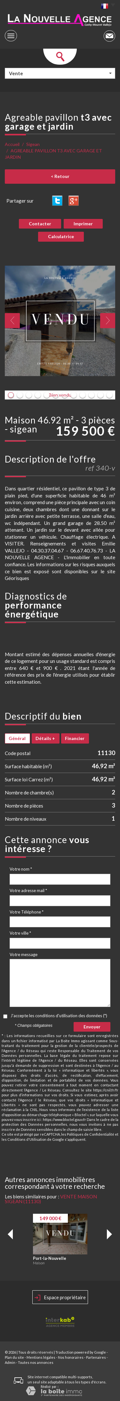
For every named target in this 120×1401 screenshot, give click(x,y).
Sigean (33, 144)
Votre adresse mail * (28, 890)
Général (17, 738)
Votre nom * (21, 869)
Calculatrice (61, 236)
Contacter (40, 223)
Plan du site (14, 1357)
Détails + (45, 738)
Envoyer (92, 1026)
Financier (74, 738)
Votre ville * (20, 933)
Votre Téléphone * (27, 911)
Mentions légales (41, 1357)
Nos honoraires (71, 1357)
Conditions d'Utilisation (26, 1139)
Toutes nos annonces (35, 1362)
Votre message (23, 954)
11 (100, 395)
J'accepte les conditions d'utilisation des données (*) (59, 1015)
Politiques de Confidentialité (90, 1134)
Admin (10, 1362)
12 (109, 395)
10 (91, 395)
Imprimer (83, 223)
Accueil (12, 144)
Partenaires (96, 1357)
